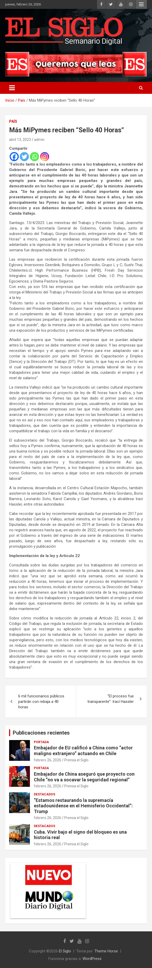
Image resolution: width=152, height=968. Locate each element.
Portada (41, 742)
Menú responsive (141, 4)
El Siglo (65, 951)
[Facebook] (14, 156)
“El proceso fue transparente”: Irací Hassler (110, 699)
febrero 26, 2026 (47, 760)
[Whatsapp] (34, 156)
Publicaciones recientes (41, 733)
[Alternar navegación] (12, 88)
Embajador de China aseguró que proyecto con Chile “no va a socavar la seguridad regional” (84, 776)
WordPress (92, 958)
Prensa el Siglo (76, 760)
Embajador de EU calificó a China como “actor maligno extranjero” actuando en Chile (83, 750)
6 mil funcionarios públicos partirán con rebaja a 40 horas (41, 701)
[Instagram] (44, 156)
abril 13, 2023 (20, 140)
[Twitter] (24, 156)
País (13, 121)
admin (39, 140)
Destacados (44, 794)
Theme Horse (106, 951)
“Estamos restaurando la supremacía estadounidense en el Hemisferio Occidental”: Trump (83, 805)
